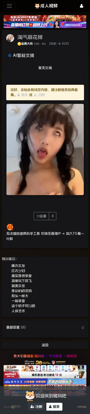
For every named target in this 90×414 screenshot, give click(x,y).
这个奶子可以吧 (23, 306)
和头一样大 (20, 295)
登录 (22, 94)
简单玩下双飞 (22, 280)
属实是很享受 (22, 275)
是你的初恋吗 (22, 290)
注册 (39, 94)
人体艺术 (18, 311)
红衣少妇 (18, 270)
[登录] (81, 6)
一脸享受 (18, 301)
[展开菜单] (9, 6)
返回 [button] (45, 345)
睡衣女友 (18, 265)
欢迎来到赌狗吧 (45, 396)
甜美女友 (18, 285)
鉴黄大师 (27, 43)
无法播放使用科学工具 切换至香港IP (33, 233)
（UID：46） (40, 43)
